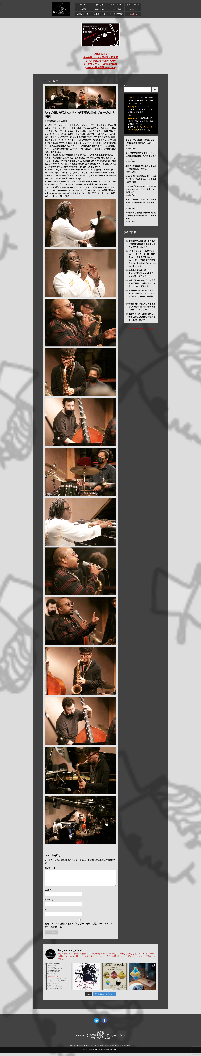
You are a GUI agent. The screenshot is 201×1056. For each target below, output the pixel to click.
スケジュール (116, 4)
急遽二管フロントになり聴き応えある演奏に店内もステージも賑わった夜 (141, 283)
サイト (48, 913)
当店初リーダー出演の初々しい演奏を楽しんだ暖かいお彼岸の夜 (141, 316)
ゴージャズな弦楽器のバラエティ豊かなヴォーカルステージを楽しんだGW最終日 (140, 189)
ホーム (82, 4)
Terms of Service (121, 1048)
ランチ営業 (116, 9)
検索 (125, 85)
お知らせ (99, 4)
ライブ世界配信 (116, 14)
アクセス (133, 9)
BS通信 (83, 9)
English (133, 14)
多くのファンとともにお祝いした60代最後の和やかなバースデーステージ (139, 142)
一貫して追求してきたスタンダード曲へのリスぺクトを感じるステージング (140, 202)
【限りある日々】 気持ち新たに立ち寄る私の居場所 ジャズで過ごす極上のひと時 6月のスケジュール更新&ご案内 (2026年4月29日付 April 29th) (100, 61)
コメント (50, 868)
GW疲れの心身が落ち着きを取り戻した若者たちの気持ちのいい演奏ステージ (140, 215)
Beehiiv (150, 296)
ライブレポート (133, 4)
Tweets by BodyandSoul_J (141, 328)
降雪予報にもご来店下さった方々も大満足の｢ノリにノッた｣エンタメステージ (141, 293)
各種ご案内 (99, 9)
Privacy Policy (108, 1048)
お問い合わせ (82, 14)
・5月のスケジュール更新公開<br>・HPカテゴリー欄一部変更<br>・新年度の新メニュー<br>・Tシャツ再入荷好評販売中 (141, 257)
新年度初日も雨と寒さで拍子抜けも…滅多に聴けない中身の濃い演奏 (141, 306)
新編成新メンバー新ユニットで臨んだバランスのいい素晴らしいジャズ (141, 273)
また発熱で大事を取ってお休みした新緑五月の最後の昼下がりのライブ (141, 244)
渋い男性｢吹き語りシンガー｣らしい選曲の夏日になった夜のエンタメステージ (140, 156)
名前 (48, 893)
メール (49, 903)
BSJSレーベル (99, 14)
